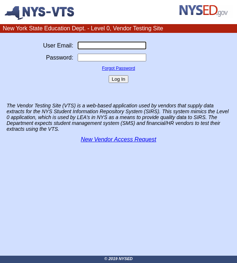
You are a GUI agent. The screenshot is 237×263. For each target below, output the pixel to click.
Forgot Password (118, 68)
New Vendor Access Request (118, 139)
